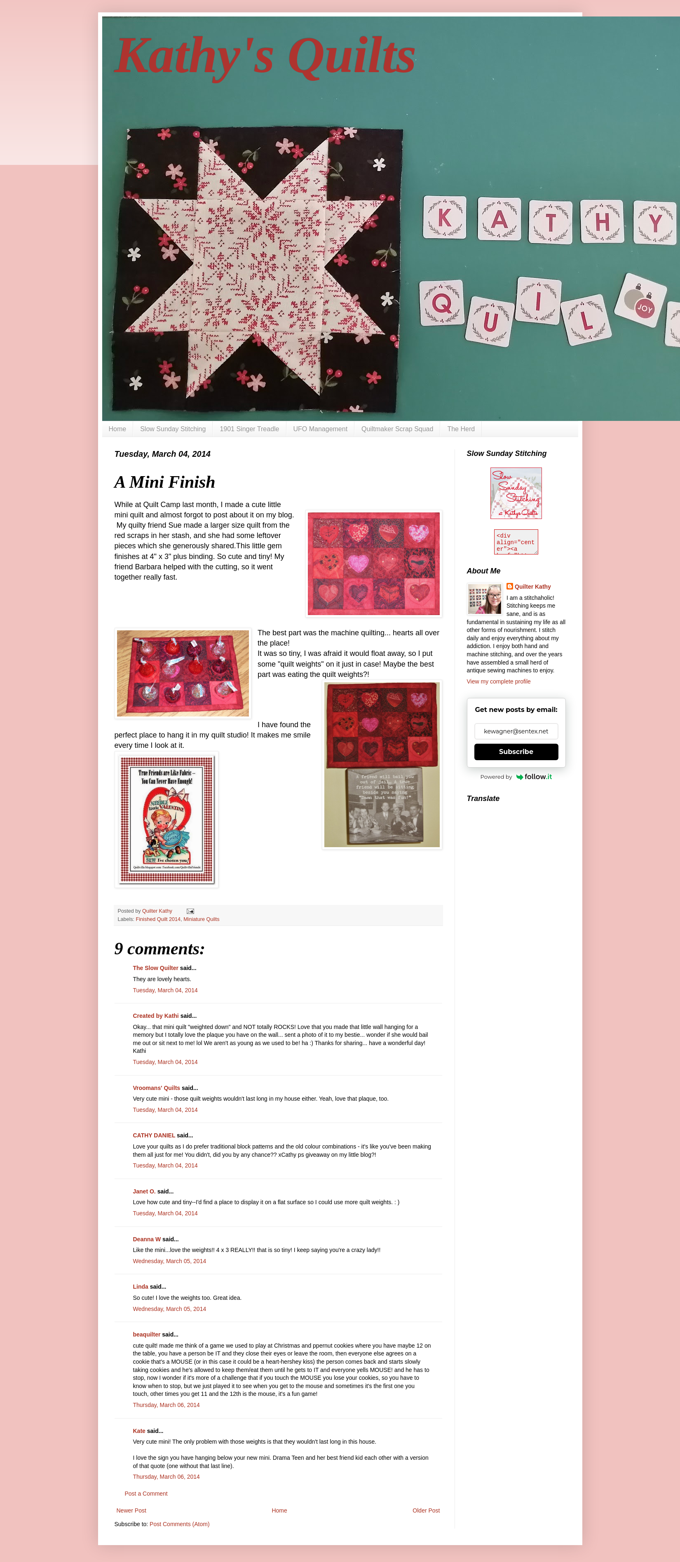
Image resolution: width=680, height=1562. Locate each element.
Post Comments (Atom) (179, 1524)
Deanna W (147, 1239)
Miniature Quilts (201, 919)
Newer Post (131, 1510)
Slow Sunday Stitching (173, 428)
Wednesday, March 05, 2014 (169, 1261)
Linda (140, 1286)
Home (118, 428)
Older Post (426, 1510)
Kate (139, 1431)
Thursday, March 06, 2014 (166, 1405)
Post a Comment (146, 1493)
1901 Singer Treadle (249, 428)
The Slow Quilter (155, 968)
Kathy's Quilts (266, 54)
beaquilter (147, 1334)
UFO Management (320, 428)
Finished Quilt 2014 (158, 919)
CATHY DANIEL (154, 1135)
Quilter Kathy (533, 586)
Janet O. (144, 1191)
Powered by (516, 776)
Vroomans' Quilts (157, 1088)
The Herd (461, 428)
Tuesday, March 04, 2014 (165, 990)
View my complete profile (499, 681)
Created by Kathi (156, 1015)
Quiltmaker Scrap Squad (397, 428)
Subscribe (516, 752)
